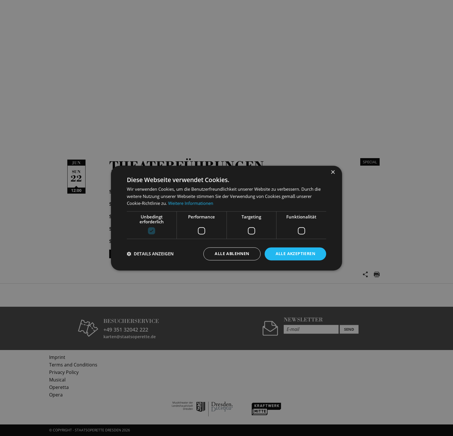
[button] (150, 254)
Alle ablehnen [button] (232, 253)
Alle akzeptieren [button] (295, 253)
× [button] (333, 172)
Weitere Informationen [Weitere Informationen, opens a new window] (190, 203)
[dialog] (226, 218)
